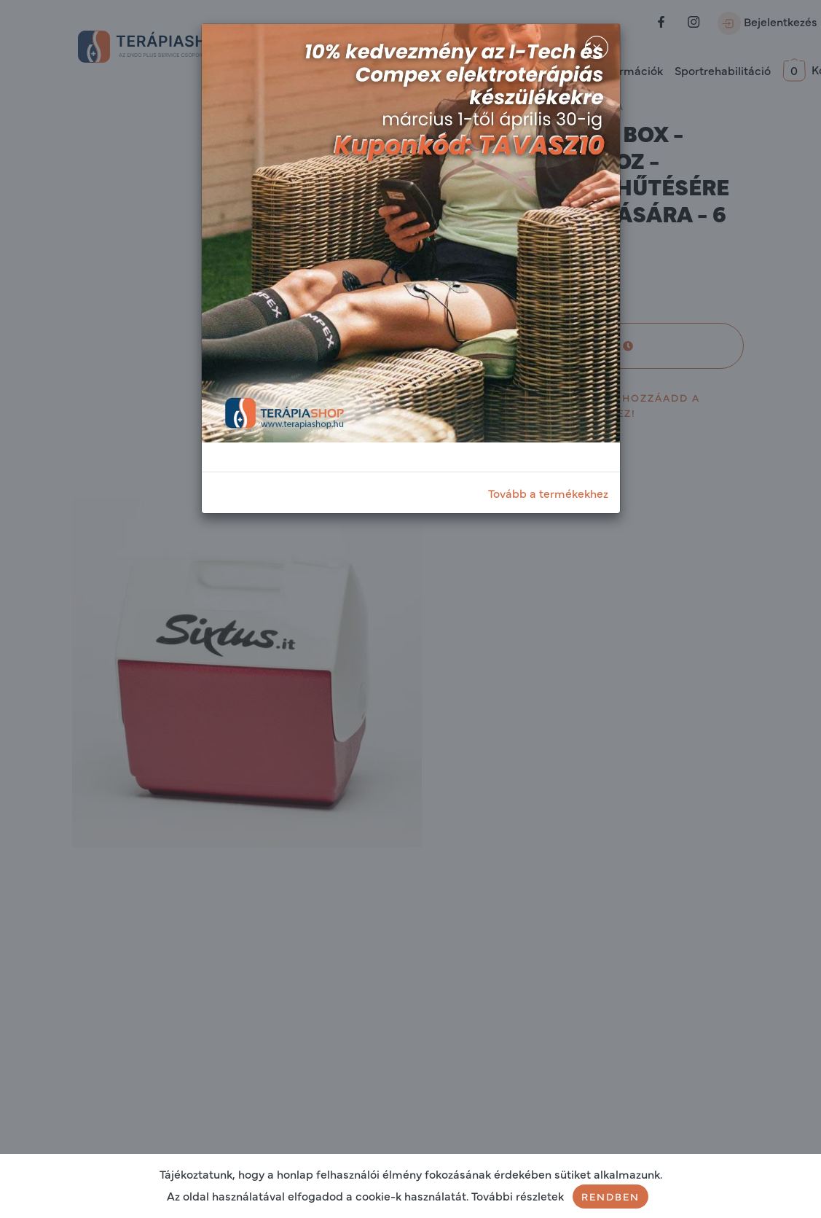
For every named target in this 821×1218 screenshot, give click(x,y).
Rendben (610, 1196)
